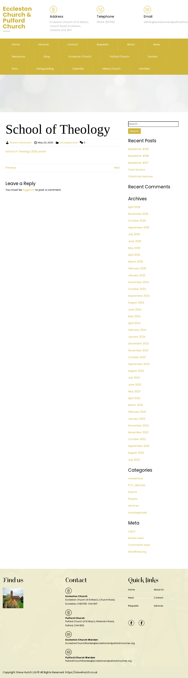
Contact (72, 44)
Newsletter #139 (138, 149)
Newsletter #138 (138, 156)
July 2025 (134, 234)
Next (117, 167)
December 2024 (138, 282)
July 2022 (134, 460)
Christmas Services (140, 176)
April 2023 (134, 398)
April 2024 (134, 323)
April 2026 (134, 207)
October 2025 (137, 221)
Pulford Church (119, 56)
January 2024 (137, 337)
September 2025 (138, 227)
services (133, 505)
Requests (103, 44)
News (156, 44)
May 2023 (134, 391)
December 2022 (138, 425)
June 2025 (134, 241)
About (131, 44)
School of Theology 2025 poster (26, 151)
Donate (152, 56)
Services (43, 44)
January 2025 (136, 275)
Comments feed (139, 545)
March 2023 (135, 405)
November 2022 (138, 432)
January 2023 (136, 419)
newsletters (135, 478)
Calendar (78, 68)
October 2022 (137, 439)
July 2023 (134, 377)
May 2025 (134, 248)
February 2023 (137, 412)
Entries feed (135, 538)
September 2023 (138, 364)
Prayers (133, 499)
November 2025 (138, 214)
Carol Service (136, 169)
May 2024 (134, 316)
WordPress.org (137, 552)
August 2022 (136, 453)
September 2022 (138, 446)
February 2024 (137, 330)
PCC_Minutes (136, 485)
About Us (159, 589)
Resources (18, 56)
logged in (29, 190)
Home (16, 44)
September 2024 (139, 296)
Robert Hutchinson (21, 142)
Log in (131, 531)
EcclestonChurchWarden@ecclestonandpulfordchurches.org (100, 643)
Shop (47, 56)
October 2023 (137, 357)
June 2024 (135, 309)
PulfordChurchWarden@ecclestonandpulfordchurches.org (98, 660)
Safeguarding (45, 68)
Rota (15, 68)
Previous (11, 167)
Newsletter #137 (138, 163)
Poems (132, 492)
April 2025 (134, 255)
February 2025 (137, 268)
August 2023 (136, 371)
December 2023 (138, 343)
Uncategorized (68, 142)
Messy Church (111, 68)
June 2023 (134, 384)
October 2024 (137, 289)
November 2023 (138, 350)
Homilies (144, 68)
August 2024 (136, 302)
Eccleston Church (80, 56)
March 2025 (135, 261)
